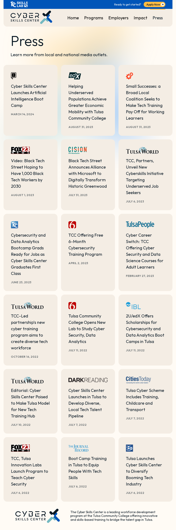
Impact (140, 17)
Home (73, 17)
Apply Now (153, 4)
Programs (93, 17)
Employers (118, 17)
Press (158, 17)
